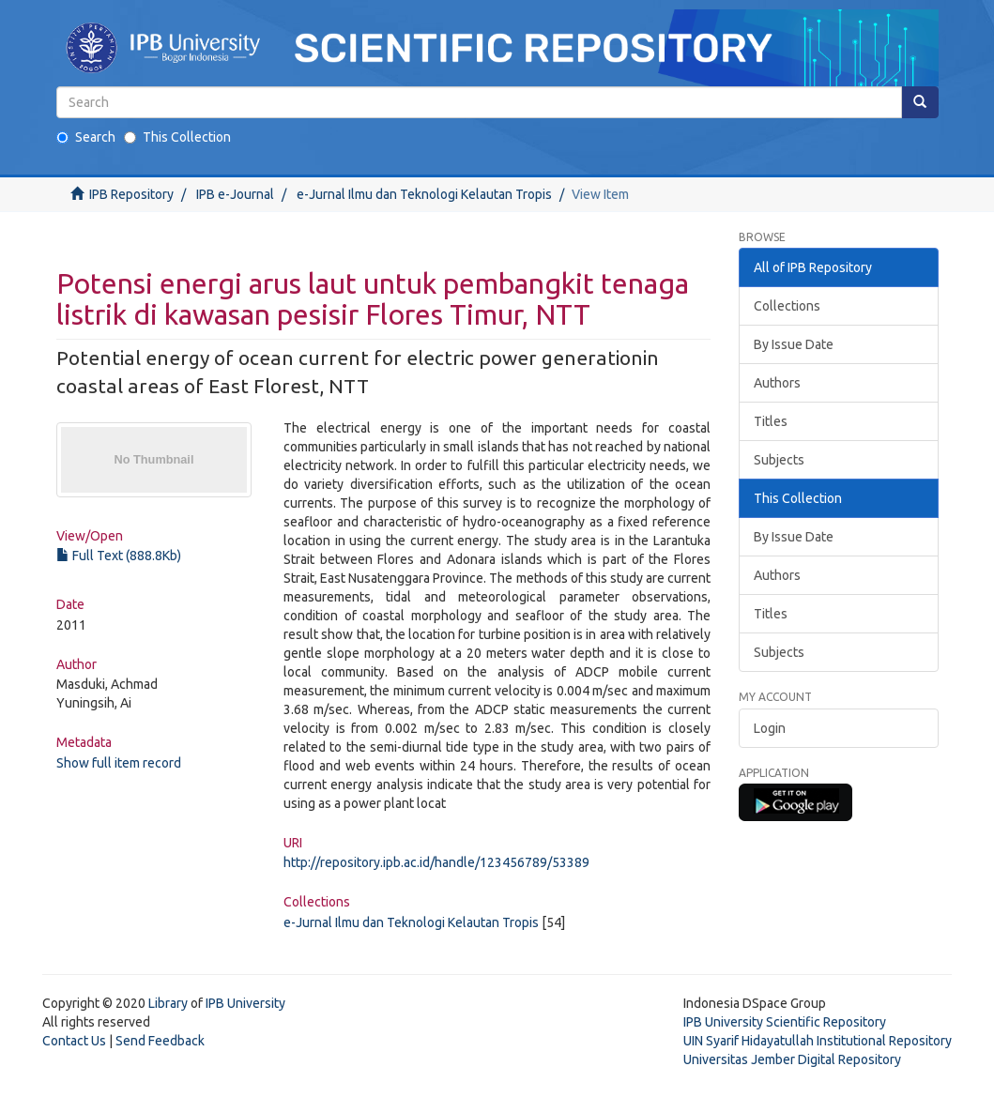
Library (168, 1003)
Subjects (779, 459)
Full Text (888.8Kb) (118, 555)
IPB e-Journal (235, 194)
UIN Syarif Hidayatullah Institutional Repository (817, 1040)
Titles (771, 421)
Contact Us (74, 1040)
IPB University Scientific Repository (784, 1021)
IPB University (245, 1003)
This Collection (177, 137)
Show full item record (118, 762)
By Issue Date (793, 344)
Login (770, 728)
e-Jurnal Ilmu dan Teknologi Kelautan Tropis (424, 194)
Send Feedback (160, 1040)
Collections (787, 305)
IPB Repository (131, 194)
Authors (777, 382)
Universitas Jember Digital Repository (792, 1059)
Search (85, 137)
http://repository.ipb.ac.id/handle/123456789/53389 (436, 862)
